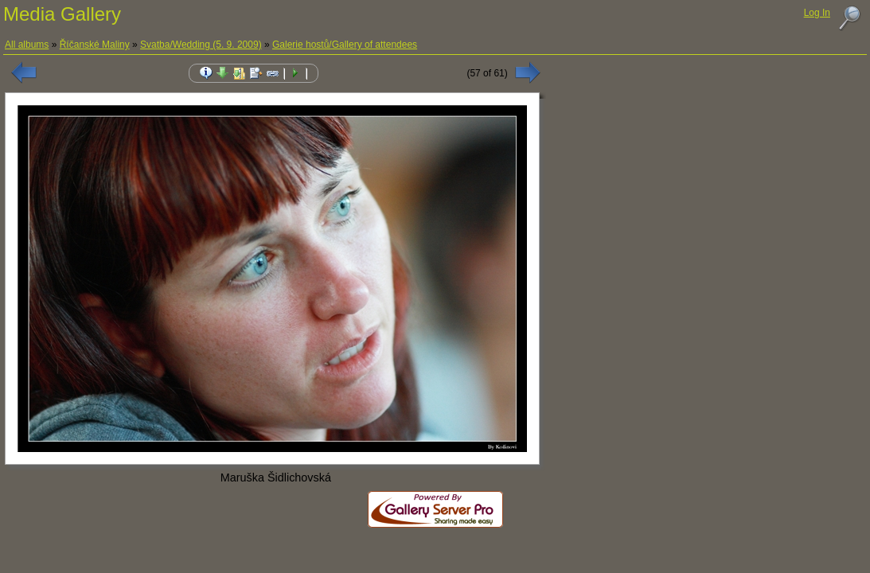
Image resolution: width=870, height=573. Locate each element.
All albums (27, 44)
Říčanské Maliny (95, 44)
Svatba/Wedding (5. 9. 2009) (201, 44)
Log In (817, 12)
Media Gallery (62, 14)
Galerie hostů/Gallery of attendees (344, 44)
